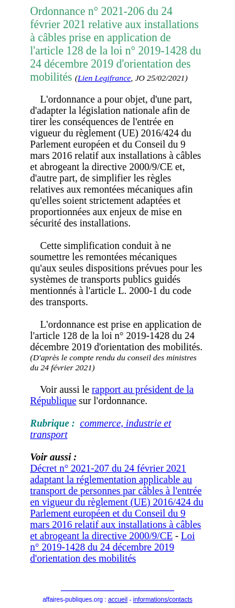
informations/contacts (162, 599)
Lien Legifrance (104, 78)
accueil (117, 599)
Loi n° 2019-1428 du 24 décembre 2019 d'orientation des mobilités (112, 547)
